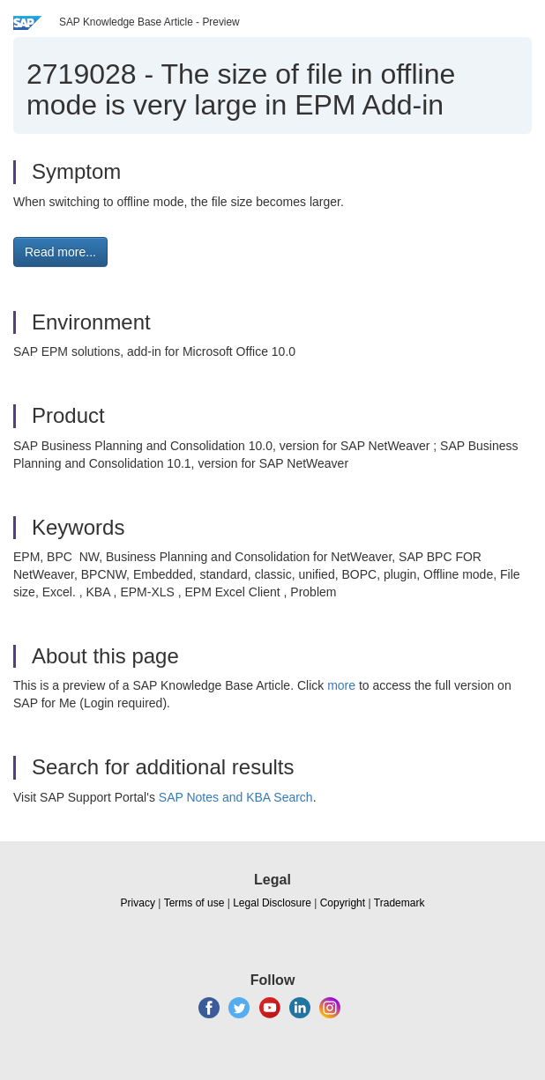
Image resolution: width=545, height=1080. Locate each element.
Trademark (399, 903)
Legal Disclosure (272, 903)
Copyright (342, 903)
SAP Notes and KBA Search (236, 797)
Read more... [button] (60, 252)
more (341, 685)
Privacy (138, 903)
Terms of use (194, 903)
